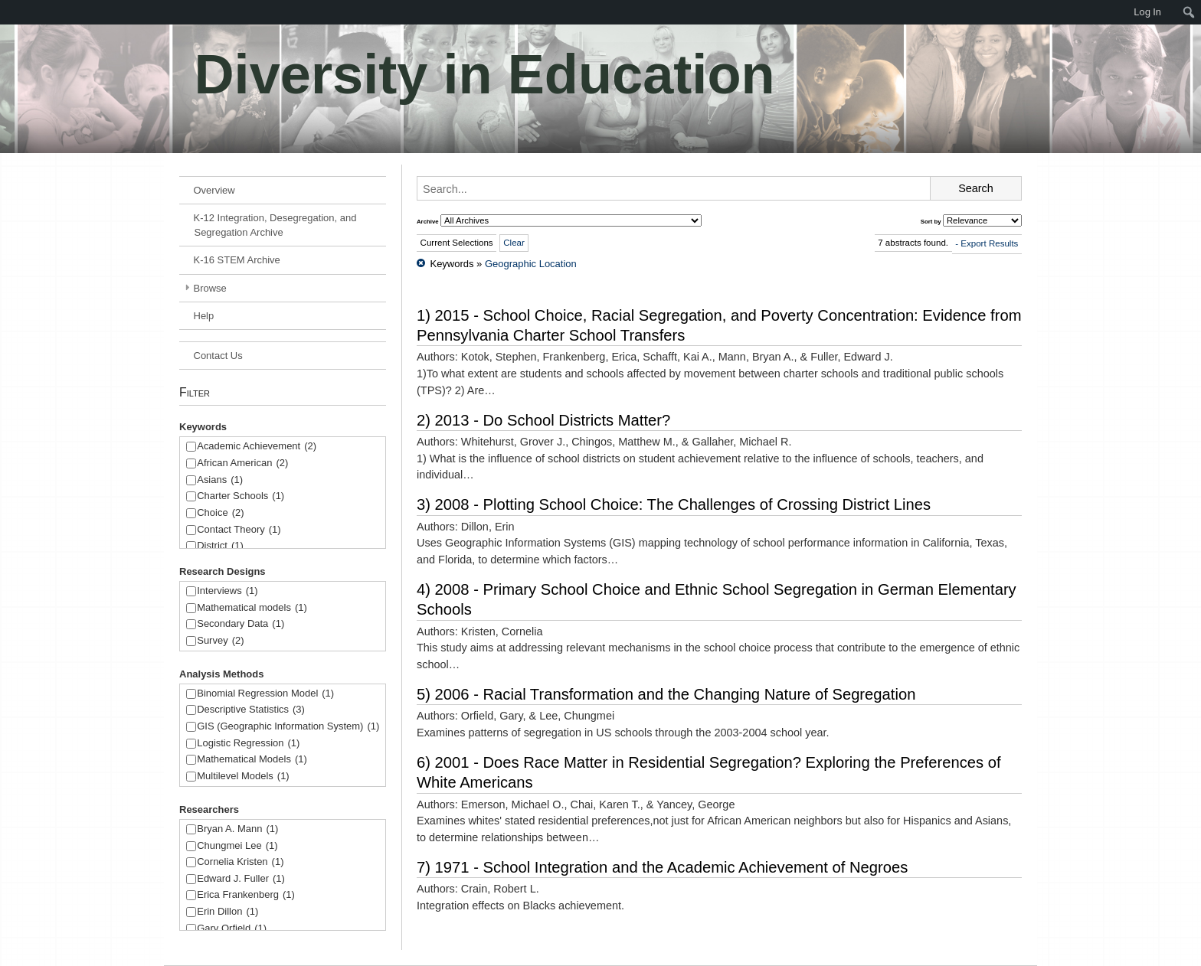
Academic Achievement (256, 446)
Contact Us (218, 355)
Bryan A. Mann (237, 829)
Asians (220, 480)
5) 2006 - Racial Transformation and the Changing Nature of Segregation (666, 694)
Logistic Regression (248, 743)
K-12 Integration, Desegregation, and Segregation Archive (275, 225)
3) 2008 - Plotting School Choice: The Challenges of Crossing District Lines (674, 504)
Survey (220, 641)
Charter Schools (240, 496)
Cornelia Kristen (240, 862)
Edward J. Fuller (241, 879)
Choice (220, 513)
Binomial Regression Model (265, 694)
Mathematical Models (252, 759)
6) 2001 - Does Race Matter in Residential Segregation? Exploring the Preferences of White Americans (709, 772)
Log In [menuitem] (1147, 12)
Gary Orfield (232, 929)
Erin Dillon (227, 912)
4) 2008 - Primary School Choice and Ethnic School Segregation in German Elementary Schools (716, 599)
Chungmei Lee (237, 846)
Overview (214, 190)
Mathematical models (252, 608)
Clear (514, 242)
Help (204, 315)
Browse (210, 288)
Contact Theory (238, 530)
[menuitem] (7, 12)
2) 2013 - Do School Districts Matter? (543, 420)
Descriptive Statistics (251, 710)
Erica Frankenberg (246, 895)
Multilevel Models (243, 776)
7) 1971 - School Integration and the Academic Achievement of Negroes (662, 867)
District (220, 546)
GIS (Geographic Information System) (288, 727)
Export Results (989, 243)
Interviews (227, 591)
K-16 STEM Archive (237, 260)
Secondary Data (240, 624)
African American (242, 463)
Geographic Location (531, 263)
